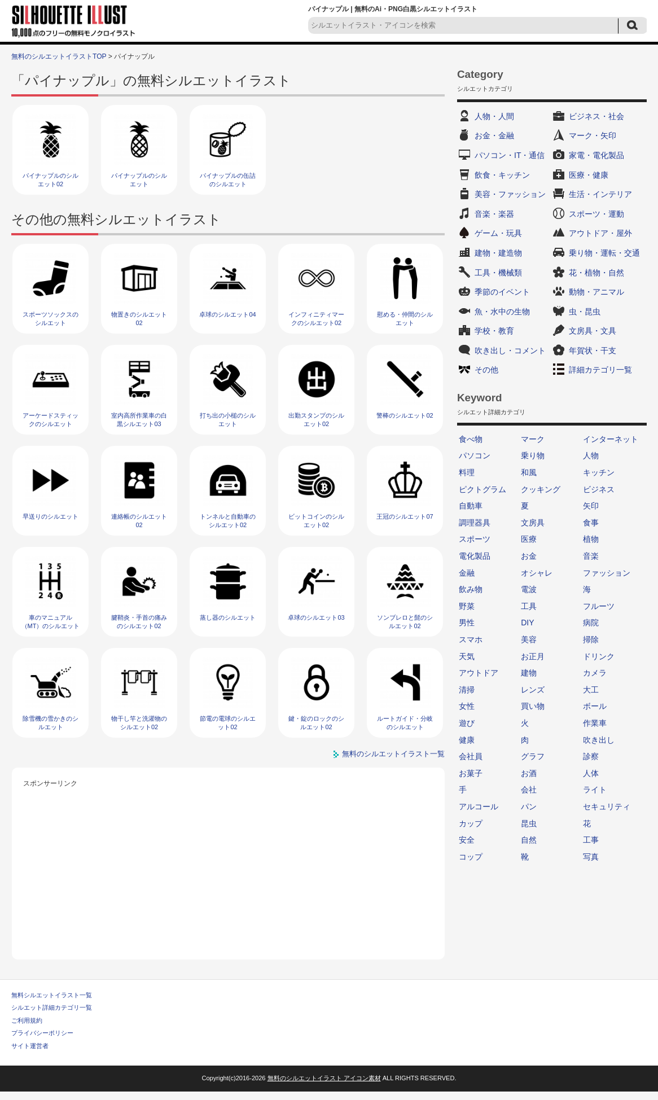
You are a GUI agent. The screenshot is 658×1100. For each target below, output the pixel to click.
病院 (591, 622)
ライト (595, 789)
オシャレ (536, 572)
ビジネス (599, 489)
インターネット (610, 439)
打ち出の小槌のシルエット (228, 419)
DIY (527, 622)
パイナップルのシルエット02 (50, 179)
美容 (529, 639)
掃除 (591, 639)
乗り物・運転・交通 (604, 252)
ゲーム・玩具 (498, 233)
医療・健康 (588, 174)
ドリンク (599, 656)
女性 (467, 706)
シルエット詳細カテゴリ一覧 (51, 1007)
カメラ (595, 672)
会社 (529, 789)
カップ (470, 823)
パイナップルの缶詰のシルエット (228, 179)
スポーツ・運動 (596, 213)
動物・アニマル (596, 291)
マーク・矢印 (592, 135)
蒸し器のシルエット (228, 617)
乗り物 (533, 455)
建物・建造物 (498, 252)
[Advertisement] (228, 869)
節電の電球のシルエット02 (228, 722)
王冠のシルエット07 (404, 516)
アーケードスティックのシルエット (50, 419)
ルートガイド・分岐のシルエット (405, 722)
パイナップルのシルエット (139, 179)
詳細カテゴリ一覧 (600, 369)
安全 (467, 839)
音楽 (591, 555)
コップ (470, 856)
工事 (591, 839)
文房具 (533, 522)
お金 (529, 555)
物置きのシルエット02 (139, 318)
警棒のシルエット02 (404, 415)
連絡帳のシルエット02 (139, 520)
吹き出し (599, 739)
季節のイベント (502, 291)
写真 (591, 856)
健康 (467, 739)
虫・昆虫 (584, 311)
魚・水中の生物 (502, 311)
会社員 (470, 756)
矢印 (591, 505)
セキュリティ (606, 806)
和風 (529, 472)
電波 (529, 589)
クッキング (540, 489)
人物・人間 (494, 116)
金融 (467, 572)
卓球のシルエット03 (316, 617)
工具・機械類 (498, 272)
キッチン (599, 472)
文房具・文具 (592, 330)
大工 (591, 689)
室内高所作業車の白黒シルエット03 (139, 419)
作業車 (595, 723)
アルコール (478, 806)
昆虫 (529, 823)
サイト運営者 (30, 1045)
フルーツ (599, 606)
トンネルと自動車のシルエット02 (228, 520)
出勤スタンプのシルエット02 (316, 419)
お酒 (529, 773)
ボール (595, 706)
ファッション (606, 572)
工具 (529, 606)
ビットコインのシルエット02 (316, 520)
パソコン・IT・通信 (510, 155)
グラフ (533, 756)
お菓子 (470, 773)
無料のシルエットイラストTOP (58, 56)
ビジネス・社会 (596, 116)
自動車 (470, 505)
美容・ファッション (510, 194)
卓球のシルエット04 (227, 314)
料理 (467, 472)
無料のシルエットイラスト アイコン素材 (324, 1078)
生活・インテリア (600, 194)
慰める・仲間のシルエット (405, 318)
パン (529, 806)
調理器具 (474, 522)
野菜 (467, 606)
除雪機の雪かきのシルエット (50, 722)
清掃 (467, 689)
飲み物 (470, 589)
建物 (529, 672)
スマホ (470, 639)
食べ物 (470, 439)
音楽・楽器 (494, 213)
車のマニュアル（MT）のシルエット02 (50, 626)
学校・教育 (494, 330)
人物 (591, 455)
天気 (467, 656)
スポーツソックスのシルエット (50, 318)
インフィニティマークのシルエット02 (316, 318)
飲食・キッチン (502, 174)
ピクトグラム (482, 489)
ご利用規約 (26, 1020)
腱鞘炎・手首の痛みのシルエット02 (139, 621)
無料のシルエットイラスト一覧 (393, 754)
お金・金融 (494, 135)
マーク (533, 439)
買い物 (533, 706)
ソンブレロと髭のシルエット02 (405, 621)
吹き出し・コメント (510, 350)
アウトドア (478, 672)
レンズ (533, 689)
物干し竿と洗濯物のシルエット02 (139, 722)
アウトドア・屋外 (600, 233)
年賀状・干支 (592, 350)
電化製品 (474, 555)
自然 (529, 839)
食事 (591, 522)
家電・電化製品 (596, 155)
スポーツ (474, 539)
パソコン (474, 455)
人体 (591, 773)
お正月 (533, 656)
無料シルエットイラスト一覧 (51, 995)
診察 (591, 756)
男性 (467, 622)
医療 (529, 539)
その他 (486, 369)
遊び (467, 723)
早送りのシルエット (50, 516)
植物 (591, 539)
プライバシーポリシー (42, 1032)
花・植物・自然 (596, 272)
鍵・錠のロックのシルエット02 (316, 722)
